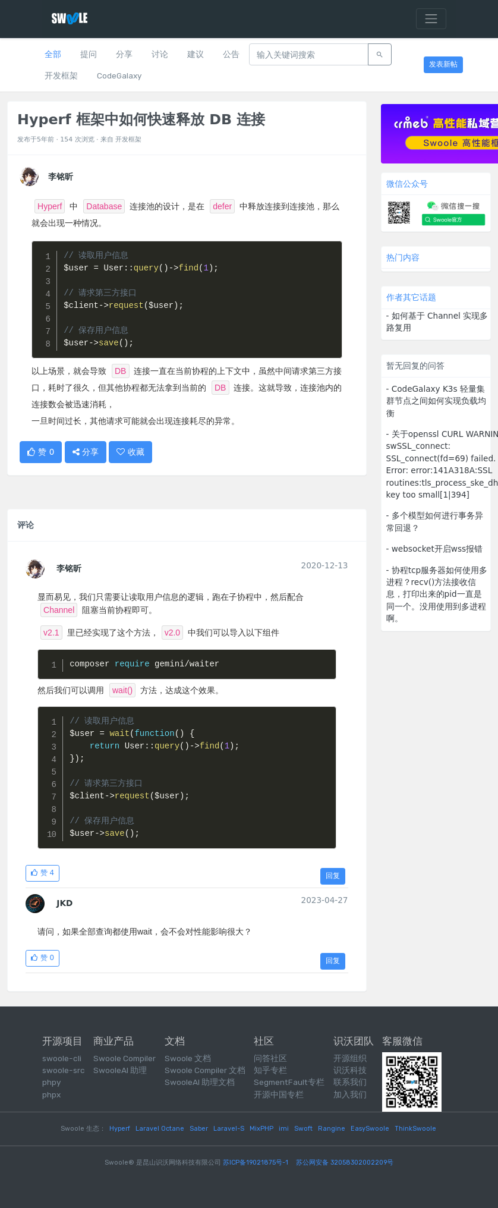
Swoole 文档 (188, 1058)
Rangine (331, 1128)
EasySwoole (370, 1128)
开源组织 (350, 1058)
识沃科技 (350, 1070)
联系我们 (350, 1082)
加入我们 (350, 1094)
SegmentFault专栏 (289, 1082)
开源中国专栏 (279, 1094)
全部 (53, 54)
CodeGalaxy (119, 75)
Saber (199, 1128)
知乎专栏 (270, 1070)
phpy (51, 1082)
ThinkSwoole (415, 1128)
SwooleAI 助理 (120, 1070)
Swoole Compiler (124, 1058)
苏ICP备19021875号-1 (255, 1162)
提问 (88, 54)
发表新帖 (443, 64)
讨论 (160, 54)
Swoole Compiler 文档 (205, 1070)
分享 (124, 54)
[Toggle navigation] (431, 19)
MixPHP (261, 1128)
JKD (64, 903)
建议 (195, 54)
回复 (333, 876)
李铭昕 (68, 568)
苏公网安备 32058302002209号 (344, 1162)
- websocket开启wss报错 (434, 548)
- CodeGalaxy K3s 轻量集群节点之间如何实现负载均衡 (436, 401)
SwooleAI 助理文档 (200, 1082)
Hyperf (119, 1128)
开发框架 (61, 75)
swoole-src (63, 1070)
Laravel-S (228, 1128)
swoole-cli (61, 1058)
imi (284, 1128)
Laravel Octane (159, 1128)
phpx (51, 1094)
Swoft (303, 1128)
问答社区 (270, 1058)
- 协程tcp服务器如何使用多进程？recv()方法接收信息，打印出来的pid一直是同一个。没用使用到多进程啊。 (437, 594)
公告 (231, 54)
